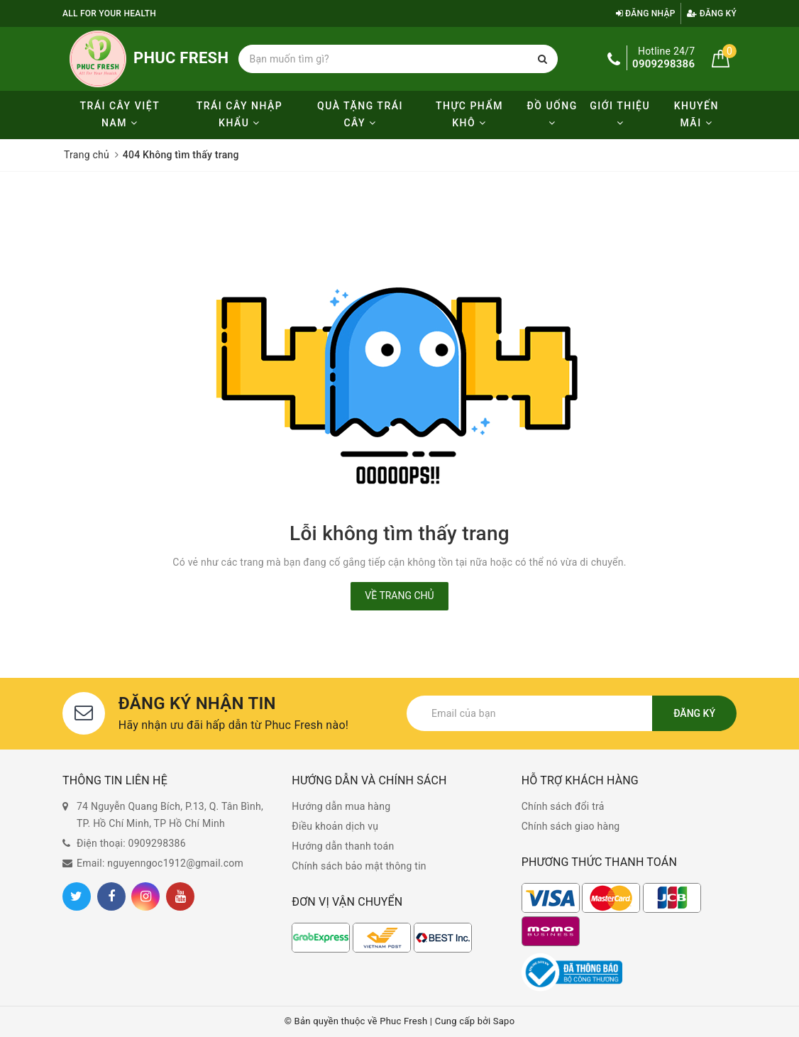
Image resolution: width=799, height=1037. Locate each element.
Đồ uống (552, 114)
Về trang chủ (399, 595)
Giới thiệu (620, 114)
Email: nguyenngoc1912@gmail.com (160, 863)
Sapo (504, 1021)
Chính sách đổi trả (563, 806)
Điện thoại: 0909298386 (131, 843)
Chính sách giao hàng (571, 826)
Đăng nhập (646, 13)
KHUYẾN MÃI (696, 114)
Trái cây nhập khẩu (239, 114)
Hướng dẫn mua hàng (341, 806)
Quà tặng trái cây (360, 114)
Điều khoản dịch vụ (335, 826)
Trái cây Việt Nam (119, 114)
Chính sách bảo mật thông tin (359, 866)
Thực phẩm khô (469, 114)
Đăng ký (712, 13)
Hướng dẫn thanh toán (343, 846)
